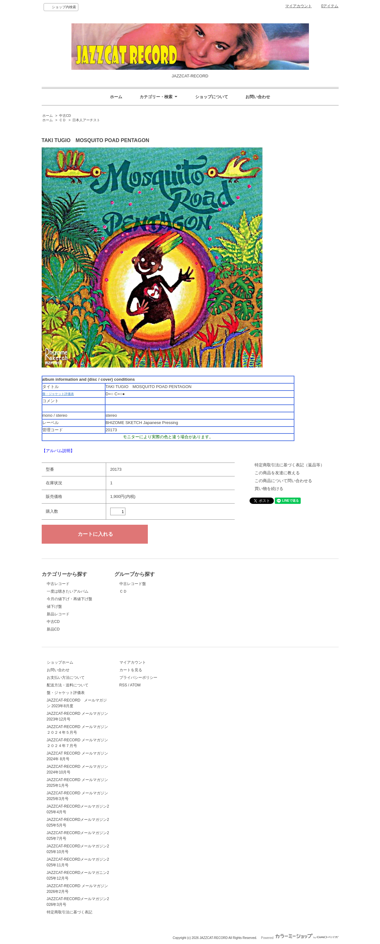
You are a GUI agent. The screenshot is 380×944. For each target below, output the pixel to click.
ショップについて (211, 96)
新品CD (53, 629)
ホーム (116, 96)
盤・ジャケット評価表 (58, 394)
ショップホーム (60, 662)
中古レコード (58, 584)
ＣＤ (62, 120)
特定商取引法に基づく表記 (69, 912)
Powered (299, 938)
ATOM (135, 685)
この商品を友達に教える (277, 472)
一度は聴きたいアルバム (67, 591)
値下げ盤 (54, 606)
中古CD (65, 115)
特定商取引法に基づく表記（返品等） (289, 465)
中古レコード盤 (132, 584)
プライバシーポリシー (138, 677)
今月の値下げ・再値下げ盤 (69, 599)
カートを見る (130, 670)
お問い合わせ (257, 96)
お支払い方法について (66, 677)
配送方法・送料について (67, 685)
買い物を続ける (269, 488)
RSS (123, 685)
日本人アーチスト (86, 120)
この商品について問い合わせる (283, 480)
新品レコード (58, 614)
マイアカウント (298, 6)
